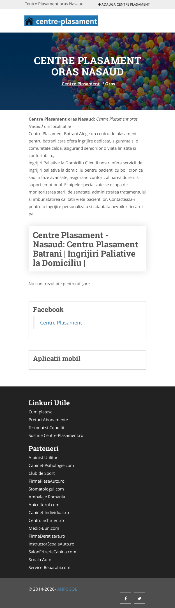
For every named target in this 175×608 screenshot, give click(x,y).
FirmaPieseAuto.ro (47, 480)
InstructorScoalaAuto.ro (51, 543)
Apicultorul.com (44, 504)
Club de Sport (42, 473)
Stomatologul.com (46, 488)
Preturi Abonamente (48, 419)
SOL (73, 589)
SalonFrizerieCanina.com (52, 551)
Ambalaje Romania (47, 496)
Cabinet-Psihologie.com (51, 465)
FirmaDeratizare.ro (47, 535)
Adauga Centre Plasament (124, 4)
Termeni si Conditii (46, 427)
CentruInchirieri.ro (46, 520)
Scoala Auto (40, 559)
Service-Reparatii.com (49, 567)
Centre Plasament (81, 83)
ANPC (62, 589)
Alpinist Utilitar (43, 457)
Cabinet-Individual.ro (49, 512)
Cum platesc (40, 411)
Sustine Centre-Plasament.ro (56, 435)
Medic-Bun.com (44, 528)
